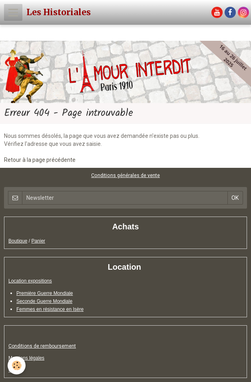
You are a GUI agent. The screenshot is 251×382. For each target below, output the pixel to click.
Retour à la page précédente (40, 160)
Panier (38, 241)
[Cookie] (17, 365)
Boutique (17, 241)
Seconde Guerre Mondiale (44, 301)
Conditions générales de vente (125, 175)
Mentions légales (26, 358)
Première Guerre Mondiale (44, 293)
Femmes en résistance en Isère (50, 309)
